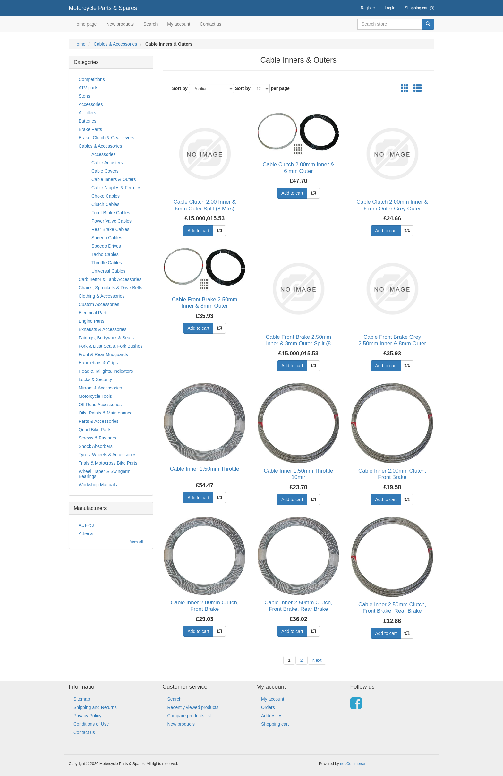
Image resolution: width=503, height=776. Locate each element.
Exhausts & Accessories (102, 329)
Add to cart (198, 230)
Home (79, 44)
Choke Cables (105, 196)
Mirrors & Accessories (100, 387)
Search (150, 24)
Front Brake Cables (110, 212)
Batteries (87, 121)
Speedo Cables (106, 237)
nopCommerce (352, 764)
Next (317, 660)
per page (280, 88)
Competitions (92, 79)
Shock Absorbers (96, 446)
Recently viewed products (193, 707)
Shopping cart (275, 724)
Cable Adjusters (107, 162)
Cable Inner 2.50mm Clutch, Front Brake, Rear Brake (298, 606)
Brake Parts (90, 129)
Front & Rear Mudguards (103, 354)
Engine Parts (91, 321)
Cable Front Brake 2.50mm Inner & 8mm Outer (204, 302)
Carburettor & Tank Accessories (110, 279)
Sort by (180, 88)
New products (120, 24)
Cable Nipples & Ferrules (116, 187)
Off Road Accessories (100, 404)
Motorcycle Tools (95, 396)
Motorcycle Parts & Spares (103, 8)
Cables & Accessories (115, 44)
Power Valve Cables (111, 221)
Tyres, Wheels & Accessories (108, 454)
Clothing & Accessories (101, 296)
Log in (390, 8)
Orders (268, 707)
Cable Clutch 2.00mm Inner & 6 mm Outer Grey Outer (392, 205)
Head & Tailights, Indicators (106, 371)
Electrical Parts (93, 312)
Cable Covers (105, 171)
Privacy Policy (87, 715)
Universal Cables (108, 271)
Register (368, 8)
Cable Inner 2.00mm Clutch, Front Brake (392, 474)
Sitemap (81, 699)
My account (178, 24)
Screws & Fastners (97, 437)
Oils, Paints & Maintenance (105, 412)
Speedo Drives (106, 246)
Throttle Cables (106, 262)
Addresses (271, 715)
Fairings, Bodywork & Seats (106, 337)
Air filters (87, 112)
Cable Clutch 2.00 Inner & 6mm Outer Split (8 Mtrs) (204, 205)
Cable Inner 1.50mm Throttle (204, 469)
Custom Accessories (99, 304)
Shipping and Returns (95, 707)
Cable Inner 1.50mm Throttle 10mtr (298, 474)
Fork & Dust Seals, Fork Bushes (110, 346)
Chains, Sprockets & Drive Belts (110, 287)
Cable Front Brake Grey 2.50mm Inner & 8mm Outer (392, 340)
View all (136, 541)
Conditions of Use (91, 724)
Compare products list (189, 715)
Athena (86, 533)
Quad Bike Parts (95, 429)
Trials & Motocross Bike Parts (108, 462)
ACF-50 (86, 525)
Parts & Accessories (99, 421)
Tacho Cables (105, 254)
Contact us (210, 24)
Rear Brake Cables (110, 229)
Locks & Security (95, 379)
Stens (84, 95)
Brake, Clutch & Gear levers (106, 137)
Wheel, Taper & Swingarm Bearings (105, 474)
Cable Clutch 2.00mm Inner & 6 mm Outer (298, 167)
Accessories (91, 104)
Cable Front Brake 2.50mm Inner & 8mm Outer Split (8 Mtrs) (298, 343)
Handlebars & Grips (98, 362)
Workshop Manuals (98, 484)
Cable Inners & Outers (113, 179)
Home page (85, 24)
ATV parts (88, 87)
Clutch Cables (105, 204)
